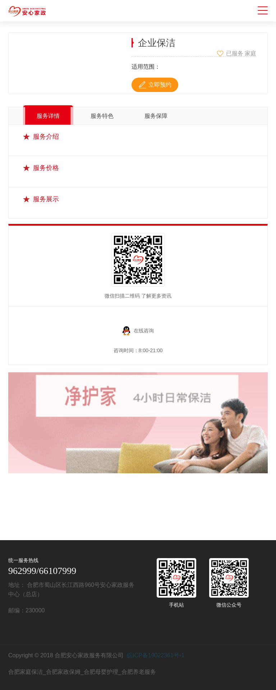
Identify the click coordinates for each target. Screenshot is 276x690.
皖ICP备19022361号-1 (155, 655)
